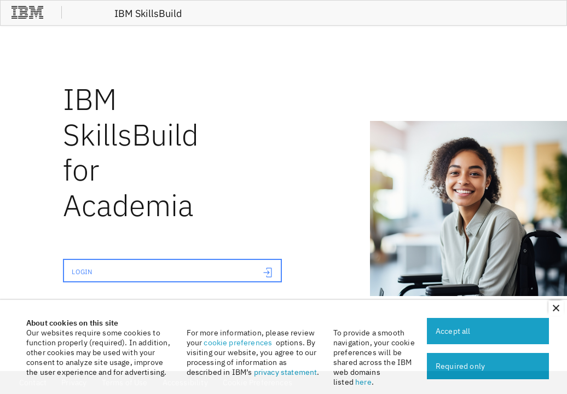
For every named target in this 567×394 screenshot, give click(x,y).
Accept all (453, 331)
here (363, 382)
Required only (460, 366)
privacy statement (285, 372)
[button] (556, 308)
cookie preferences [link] (238, 342)
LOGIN (172, 272)
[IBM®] (27, 17)
